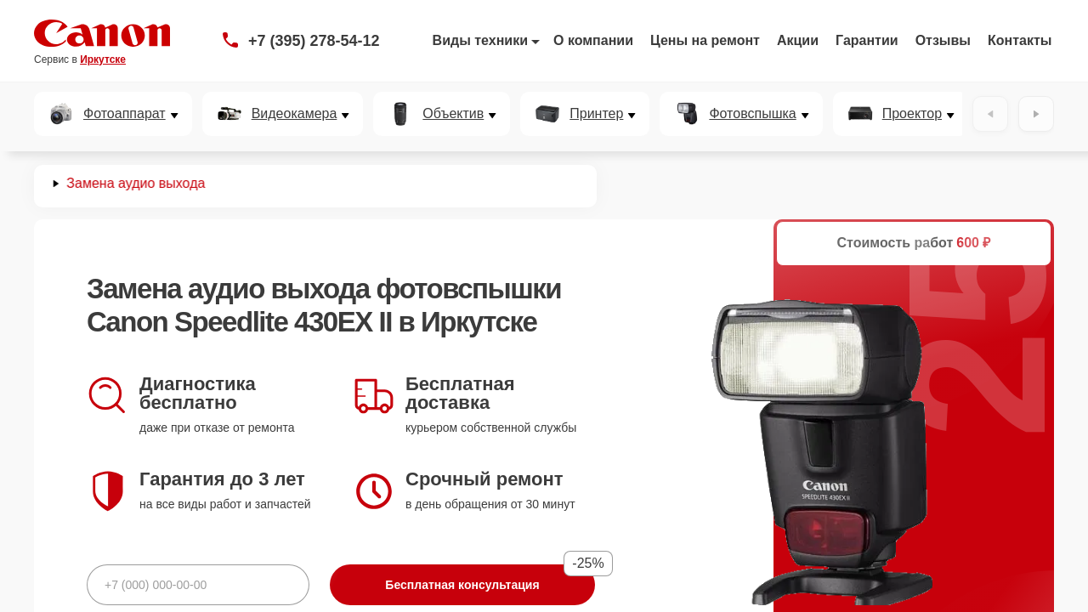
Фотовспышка (752, 114)
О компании (593, 40)
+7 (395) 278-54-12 (314, 40)
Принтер (596, 114)
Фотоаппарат (124, 114)
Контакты (1019, 40)
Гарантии (867, 40)
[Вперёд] (1036, 114)
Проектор (912, 114)
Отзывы (943, 40)
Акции (798, 40)
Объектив (453, 114)
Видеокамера (294, 114)
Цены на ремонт (705, 40)
